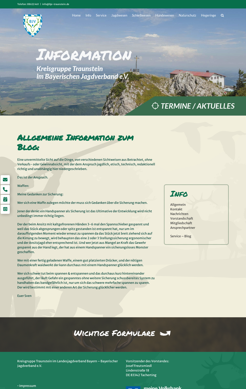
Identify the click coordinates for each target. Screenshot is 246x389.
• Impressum (26, 386)
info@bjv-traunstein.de (55, 4)
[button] (222, 15)
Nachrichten (179, 214)
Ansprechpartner (182, 228)
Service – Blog (180, 236)
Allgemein (178, 205)
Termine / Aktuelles (197, 106)
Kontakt (176, 209)
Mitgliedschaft (181, 223)
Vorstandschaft (181, 218)
